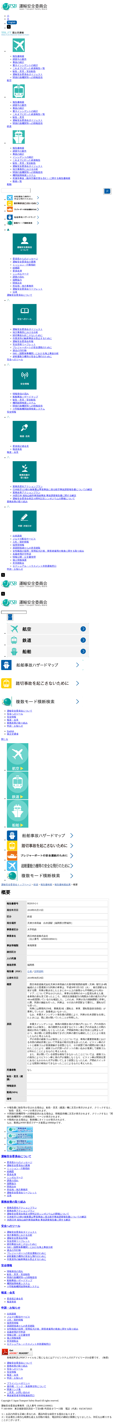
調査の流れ (18, 277)
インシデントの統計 (23, 157)
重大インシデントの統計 (25, 65)
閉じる (4, 739)
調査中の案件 (19, 59)
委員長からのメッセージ (25, 259)
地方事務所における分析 (25, 169)
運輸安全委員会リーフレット (28, 289)
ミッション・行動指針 (24, 265)
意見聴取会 (18, 563)
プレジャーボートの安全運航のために (32, 347)
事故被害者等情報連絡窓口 (21, 1395)
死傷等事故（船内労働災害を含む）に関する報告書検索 (41, 178)
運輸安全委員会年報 (23, 341)
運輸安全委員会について (19, 295)
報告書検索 (18, 56)
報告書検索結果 (63, 884)
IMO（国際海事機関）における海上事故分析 (36, 353)
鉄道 (9, 126)
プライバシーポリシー (18, 1383)
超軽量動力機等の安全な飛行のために (32, 356)
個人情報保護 (19, 560)
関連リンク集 (14, 1389)
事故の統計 (18, 62)
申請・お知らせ (15, 569)
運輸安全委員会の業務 (24, 262)
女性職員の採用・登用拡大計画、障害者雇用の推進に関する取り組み (48, 551)
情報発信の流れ (21, 394)
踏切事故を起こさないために (28, 335)
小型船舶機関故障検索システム (29, 409)
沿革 (15, 292)
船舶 (9, 184)
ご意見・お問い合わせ (18, 1392)
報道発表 (17, 449)
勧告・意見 (18, 117)
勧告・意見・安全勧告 (24, 71)
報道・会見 (12, 452)
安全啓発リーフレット (24, 344)
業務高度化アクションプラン (28, 486)
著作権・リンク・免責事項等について (26, 1386)
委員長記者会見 (21, 446)
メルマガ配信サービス (24, 539)
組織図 (16, 268)
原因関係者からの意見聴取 (26, 548)
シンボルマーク (21, 274)
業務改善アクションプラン (26, 492)
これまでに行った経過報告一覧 (29, 68)
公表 (29, 971)
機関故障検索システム (24, 175)
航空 (9, 80)
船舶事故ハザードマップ (25, 397)
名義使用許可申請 (22, 554)
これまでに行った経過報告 (26, 160)
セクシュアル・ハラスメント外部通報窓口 (34, 566)
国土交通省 (12, 734)
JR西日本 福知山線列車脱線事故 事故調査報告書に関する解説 (44, 495)
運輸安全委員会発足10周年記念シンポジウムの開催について (44, 498)
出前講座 (17, 536)
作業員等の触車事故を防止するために (32, 338)
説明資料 (38, 971)
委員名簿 (17, 271)
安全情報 (11, 412)
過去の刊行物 (19, 350)
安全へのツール (15, 359)
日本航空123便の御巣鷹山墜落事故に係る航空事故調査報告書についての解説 (52, 489)
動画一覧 (17, 181)
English (10, 731)
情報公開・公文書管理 (24, 557)
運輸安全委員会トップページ (16, 884)
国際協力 (17, 280)
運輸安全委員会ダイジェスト (28, 74)
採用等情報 (18, 545)
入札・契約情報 (21, 542)
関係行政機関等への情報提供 (28, 77)
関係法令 (17, 283)
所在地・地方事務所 (23, 286)
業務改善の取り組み (17, 501)
